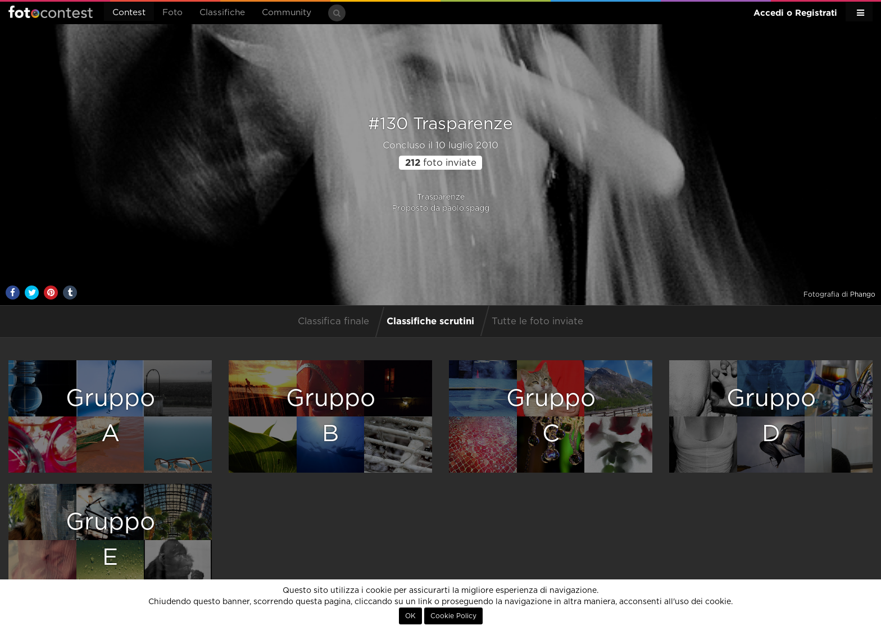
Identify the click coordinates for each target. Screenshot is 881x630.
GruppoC (551, 416)
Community (286, 12)
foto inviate (440, 162)
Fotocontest (50, 11)
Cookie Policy (453, 616)
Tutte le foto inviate (537, 321)
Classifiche (222, 12)
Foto (172, 12)
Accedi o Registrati (795, 12)
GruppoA (110, 416)
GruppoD (771, 416)
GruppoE (110, 539)
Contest (129, 12)
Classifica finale (333, 321)
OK (410, 616)
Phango (862, 294)
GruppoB (330, 416)
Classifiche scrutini (430, 320)
